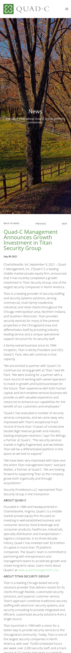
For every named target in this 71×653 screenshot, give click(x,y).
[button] (66, 8)
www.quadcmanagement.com (38, 570)
